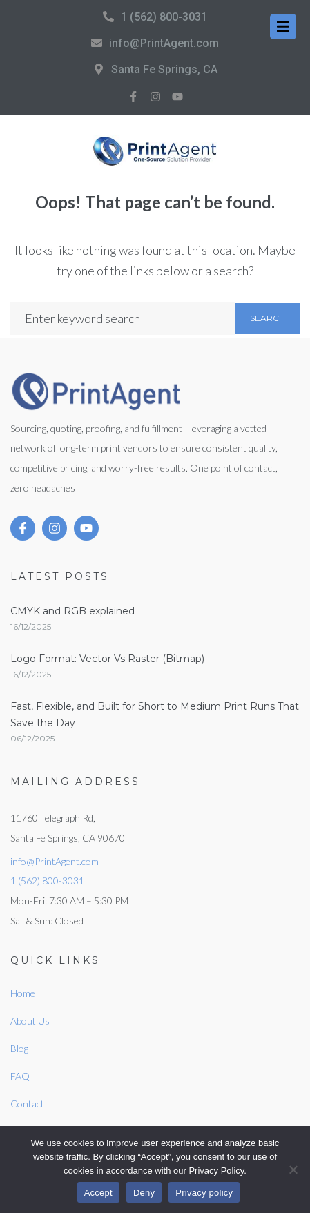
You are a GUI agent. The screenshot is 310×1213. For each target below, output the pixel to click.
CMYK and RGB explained (72, 611)
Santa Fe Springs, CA (164, 69)
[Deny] (293, 1169)
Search (267, 318)
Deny (144, 1192)
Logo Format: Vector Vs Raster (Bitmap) (107, 658)
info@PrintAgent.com (164, 43)
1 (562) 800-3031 (164, 16)
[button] (283, 26)
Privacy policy (204, 1192)
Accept (98, 1192)
